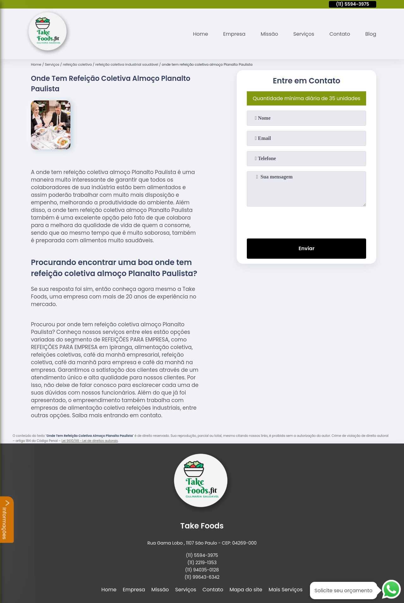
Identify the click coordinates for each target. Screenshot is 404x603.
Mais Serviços (286, 589)
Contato (340, 34)
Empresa (234, 34)
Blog (370, 34)
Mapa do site (245, 589)
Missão (269, 34)
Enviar (306, 248)
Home (200, 34)
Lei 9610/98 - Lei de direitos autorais (90, 440)
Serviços (303, 34)
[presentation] (306, 221)
